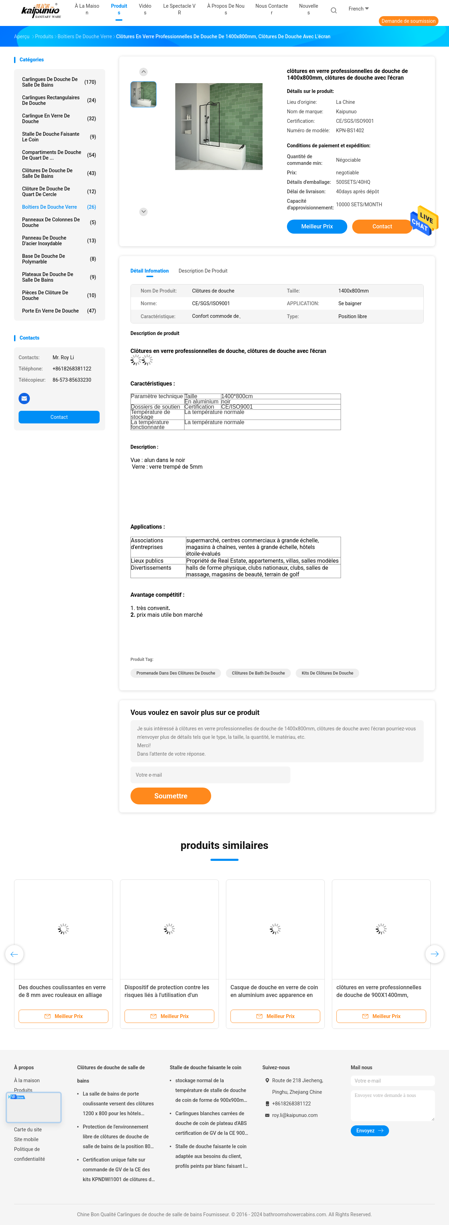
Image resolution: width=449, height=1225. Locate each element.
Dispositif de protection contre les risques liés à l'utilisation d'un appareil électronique (167, 995)
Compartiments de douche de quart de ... (59, 155)
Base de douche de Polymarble (59, 259)
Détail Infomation (149, 271)
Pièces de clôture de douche (59, 295)
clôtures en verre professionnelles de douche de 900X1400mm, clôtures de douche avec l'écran (378, 995)
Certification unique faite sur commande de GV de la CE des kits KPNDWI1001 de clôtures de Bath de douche (118, 1170)
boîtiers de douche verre (59, 206)
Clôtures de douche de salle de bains (59, 173)
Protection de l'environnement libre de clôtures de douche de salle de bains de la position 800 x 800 (118, 1137)
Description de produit (203, 271)
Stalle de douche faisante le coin (59, 136)
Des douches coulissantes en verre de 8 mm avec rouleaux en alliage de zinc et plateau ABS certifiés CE (62, 995)
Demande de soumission (409, 21)
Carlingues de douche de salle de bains (59, 82)
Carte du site (28, 1129)
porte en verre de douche (59, 310)
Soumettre (170, 796)
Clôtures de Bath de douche (258, 673)
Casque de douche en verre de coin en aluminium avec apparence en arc (274, 995)
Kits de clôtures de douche (327, 673)
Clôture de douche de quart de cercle (59, 191)
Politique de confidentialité (29, 1154)
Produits (23, 1090)
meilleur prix (317, 226)
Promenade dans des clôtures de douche (175, 673)
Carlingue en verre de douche (59, 118)
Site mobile (26, 1139)
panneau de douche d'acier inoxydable (59, 240)
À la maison (27, 1080)
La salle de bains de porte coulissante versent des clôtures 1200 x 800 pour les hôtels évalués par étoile (118, 1104)
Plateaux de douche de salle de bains (59, 277)
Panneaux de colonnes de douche (59, 222)
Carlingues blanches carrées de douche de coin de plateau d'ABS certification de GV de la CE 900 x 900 (211, 1124)
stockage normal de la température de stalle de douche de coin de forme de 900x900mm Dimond (211, 1091)
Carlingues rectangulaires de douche (59, 100)
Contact (59, 417)
